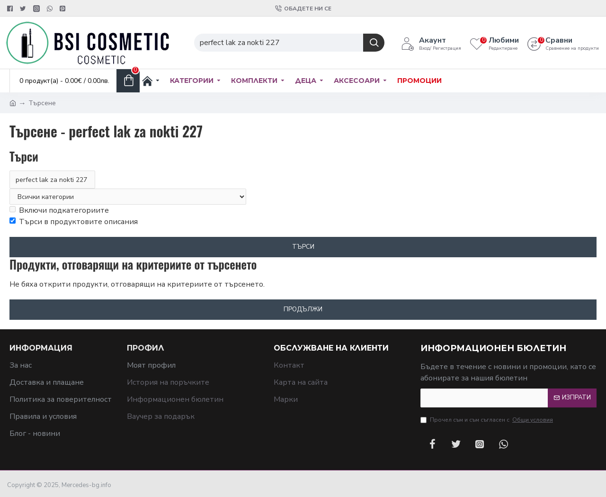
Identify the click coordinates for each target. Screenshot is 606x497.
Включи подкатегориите (59, 210)
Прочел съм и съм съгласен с (487, 420)
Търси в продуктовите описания (73, 222)
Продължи (303, 309)
